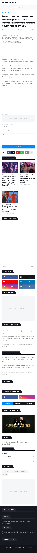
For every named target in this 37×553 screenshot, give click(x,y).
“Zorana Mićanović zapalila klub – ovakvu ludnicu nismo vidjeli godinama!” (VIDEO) (27, 178)
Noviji (4, 266)
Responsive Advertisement (18, 118)
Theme (30, 547)
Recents (18, 403)
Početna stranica (7, 13)
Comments (30, 403)
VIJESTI (18, 462)
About (13, 550)
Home (7, 550)
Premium (14, 547)
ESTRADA (18, 454)
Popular (7, 403)
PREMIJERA (18, 459)
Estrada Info (9, 2)
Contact (20, 550)
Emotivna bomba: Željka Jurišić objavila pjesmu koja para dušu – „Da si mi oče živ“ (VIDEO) (9, 207)
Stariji (32, 266)
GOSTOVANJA (18, 456)
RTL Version (28, 550)
